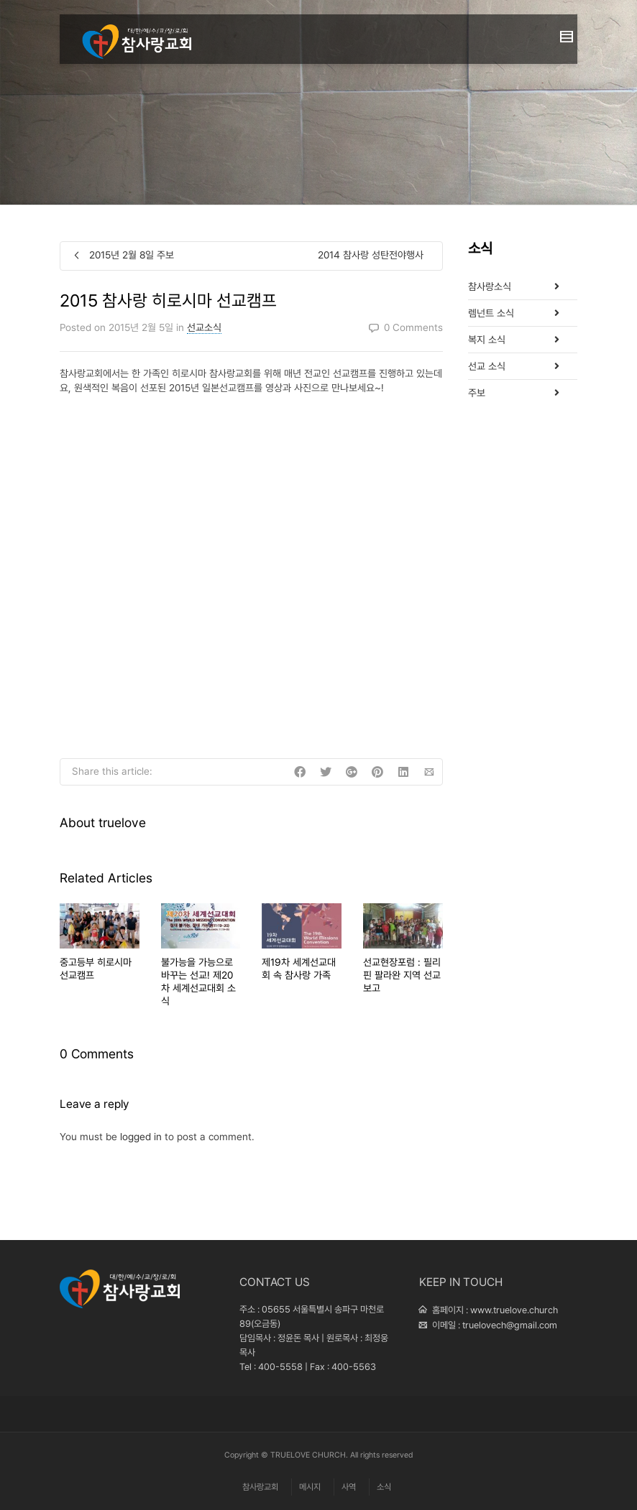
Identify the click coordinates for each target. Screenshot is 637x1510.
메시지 (310, 1487)
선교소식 (204, 327)
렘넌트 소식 (491, 313)
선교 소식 (486, 366)
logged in (141, 1136)
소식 (384, 1487)
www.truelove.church (514, 1310)
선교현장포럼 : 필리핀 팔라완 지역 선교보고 (402, 975)
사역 (349, 1487)
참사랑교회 (260, 1487)
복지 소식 (486, 339)
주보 (476, 393)
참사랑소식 (489, 286)
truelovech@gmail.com (509, 1325)
